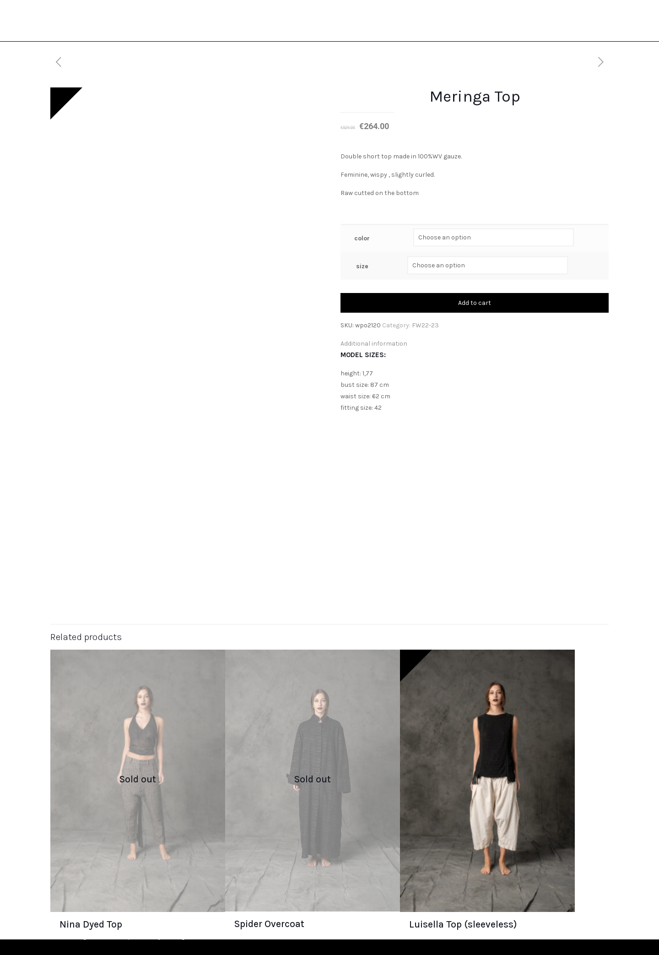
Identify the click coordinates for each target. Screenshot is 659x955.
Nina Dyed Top (90, 923)
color (362, 238)
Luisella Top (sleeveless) (463, 923)
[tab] (474, 343)
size (362, 266)
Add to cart (474, 303)
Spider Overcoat (269, 923)
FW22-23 (425, 325)
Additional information (373, 343)
